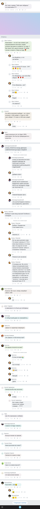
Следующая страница (20, 502)
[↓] (22, 9)
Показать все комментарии (20, 154)
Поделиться (25, 9)
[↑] (20, 9)
